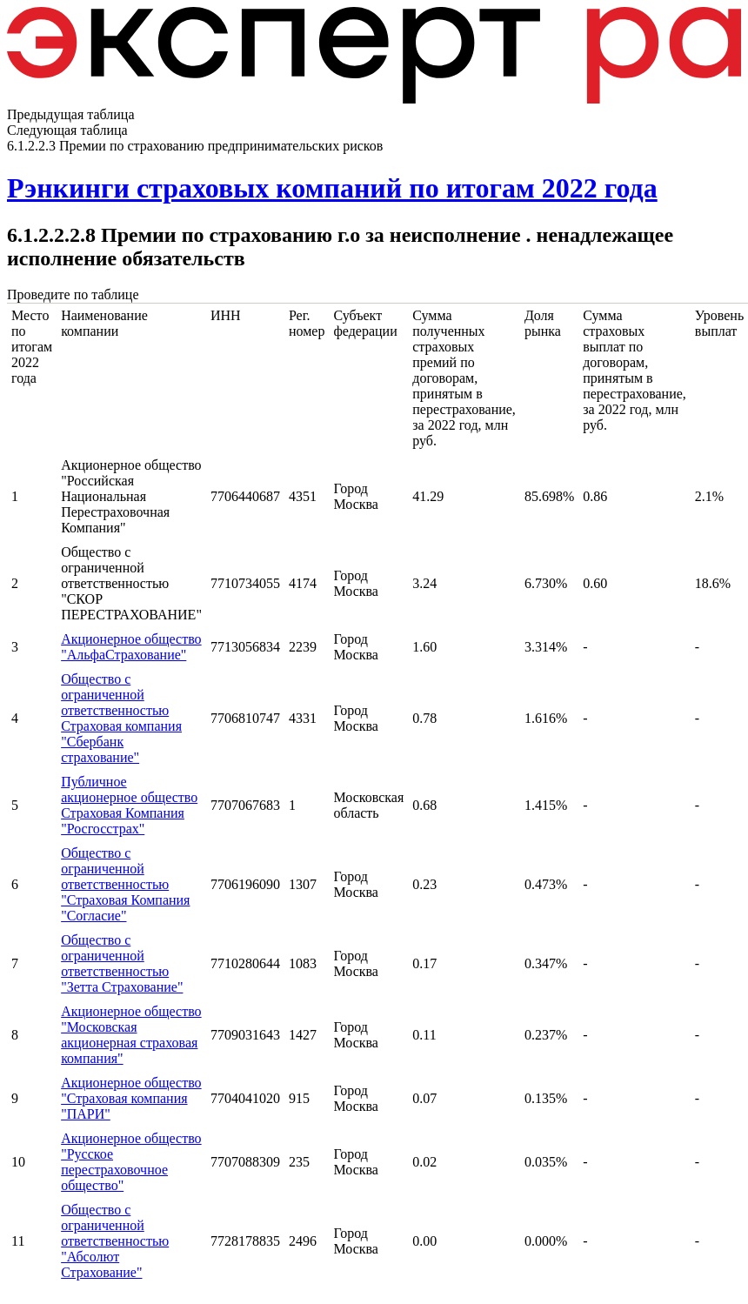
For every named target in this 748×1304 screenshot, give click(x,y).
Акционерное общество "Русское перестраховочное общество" (131, 1162)
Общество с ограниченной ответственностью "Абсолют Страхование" (115, 1241)
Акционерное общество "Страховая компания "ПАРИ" (131, 1098)
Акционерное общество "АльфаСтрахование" (131, 647)
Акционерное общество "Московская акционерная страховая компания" (131, 1035)
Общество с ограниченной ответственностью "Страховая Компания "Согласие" (125, 884)
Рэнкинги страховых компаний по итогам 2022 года (332, 188)
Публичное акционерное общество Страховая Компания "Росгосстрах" (129, 805)
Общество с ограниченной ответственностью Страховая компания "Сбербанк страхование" (121, 718)
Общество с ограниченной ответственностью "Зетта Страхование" (122, 963)
